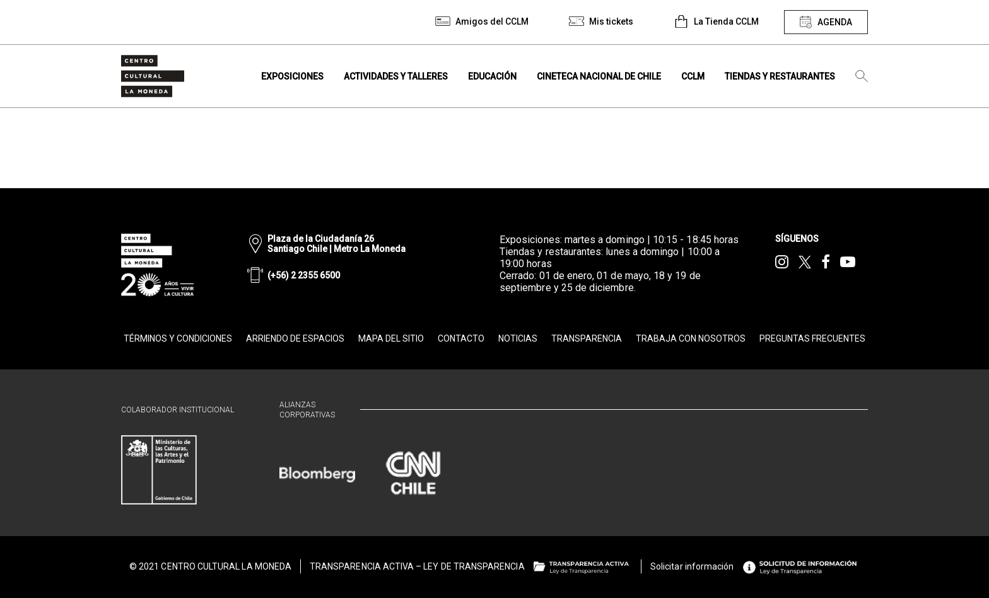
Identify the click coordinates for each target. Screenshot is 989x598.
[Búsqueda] (861, 76)
